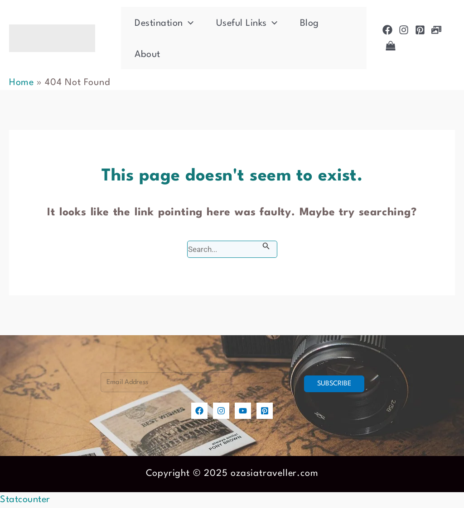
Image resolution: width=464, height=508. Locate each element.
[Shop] (391, 46)
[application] (188, 23)
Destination (164, 23)
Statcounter (25, 499)
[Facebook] (387, 30)
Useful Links (246, 23)
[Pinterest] (420, 30)
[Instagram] (404, 30)
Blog (309, 23)
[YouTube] (243, 411)
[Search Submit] (266, 246)
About (147, 54)
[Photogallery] (436, 30)
